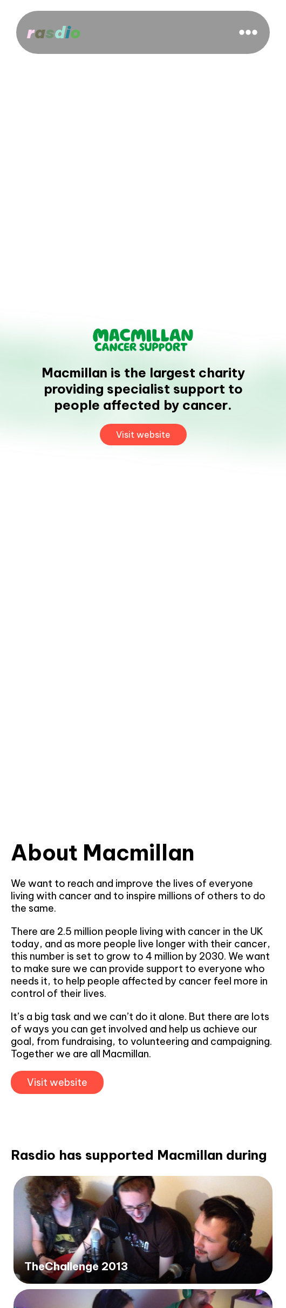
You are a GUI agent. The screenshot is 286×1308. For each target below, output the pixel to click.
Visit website (143, 434)
